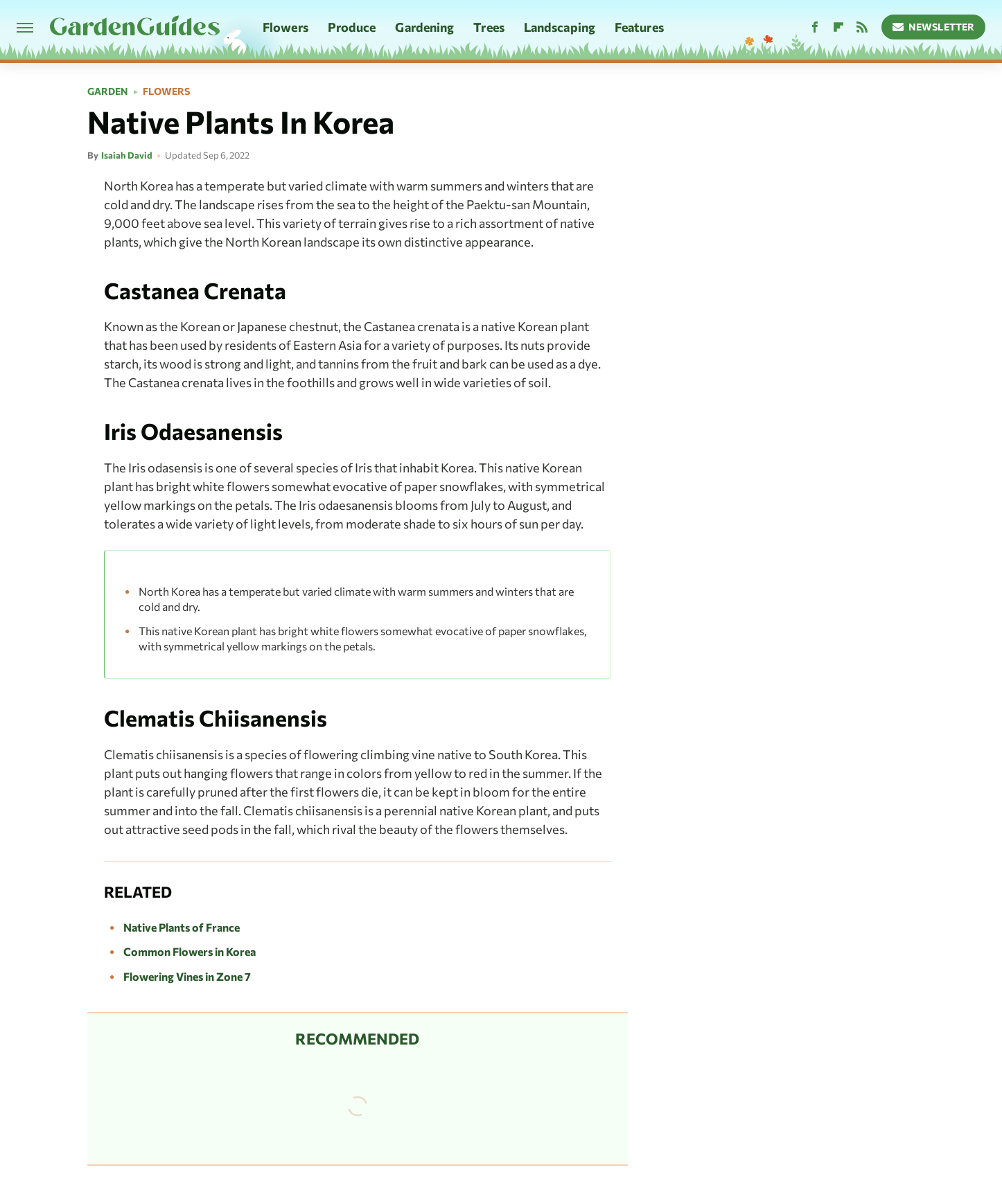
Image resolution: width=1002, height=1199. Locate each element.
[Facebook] (815, 27)
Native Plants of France (181, 927)
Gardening (424, 27)
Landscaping (559, 27)
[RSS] (862, 27)
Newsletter (934, 27)
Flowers (285, 27)
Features (639, 27)
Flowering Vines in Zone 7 (187, 976)
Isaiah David (126, 155)
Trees (488, 27)
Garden (107, 91)
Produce (352, 27)
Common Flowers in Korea (189, 951)
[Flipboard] (838, 27)
